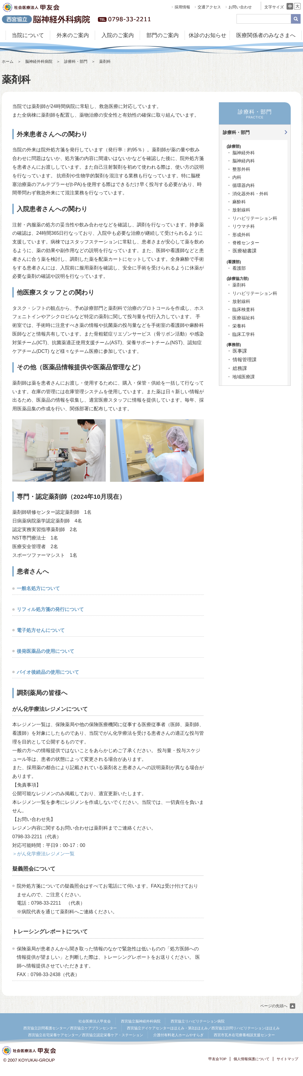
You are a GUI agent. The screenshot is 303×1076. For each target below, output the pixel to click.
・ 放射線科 (238, 209)
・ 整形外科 (238, 169)
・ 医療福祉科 (241, 317)
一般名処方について (38, 588)
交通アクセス (209, 7)
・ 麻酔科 (236, 201)
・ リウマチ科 (241, 226)
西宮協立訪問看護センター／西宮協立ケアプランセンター (70, 1028)
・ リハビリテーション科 (252, 218)
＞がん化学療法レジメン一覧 (43, 853)
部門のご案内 (162, 35)
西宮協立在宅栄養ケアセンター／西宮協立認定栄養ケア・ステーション (85, 1035)
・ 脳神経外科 (241, 152)
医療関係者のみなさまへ (266, 35)
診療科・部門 (75, 61)
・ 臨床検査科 (241, 309)
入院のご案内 (117, 35)
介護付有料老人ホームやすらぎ (178, 1035)
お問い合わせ (240, 7)
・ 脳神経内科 (241, 160)
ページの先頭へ (277, 1006)
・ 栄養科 (236, 325)
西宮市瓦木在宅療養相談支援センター (244, 1035)
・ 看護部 (236, 268)
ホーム (7, 61)
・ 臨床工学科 (241, 334)
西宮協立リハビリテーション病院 (198, 1021)
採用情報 (182, 7)
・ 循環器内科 (241, 185)
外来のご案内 (73, 35)
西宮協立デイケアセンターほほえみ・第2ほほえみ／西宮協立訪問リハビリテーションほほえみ (203, 1028)
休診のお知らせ (207, 35)
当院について (28, 35)
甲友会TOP (217, 1059)
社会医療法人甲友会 (94, 1021)
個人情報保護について (251, 1059)
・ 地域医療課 (241, 376)
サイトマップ (287, 1059)
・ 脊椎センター (243, 242)
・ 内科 (234, 177)
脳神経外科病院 (38, 61)
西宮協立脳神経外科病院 (140, 1021)
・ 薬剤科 (236, 284)
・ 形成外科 (238, 234)
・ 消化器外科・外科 (247, 193)
